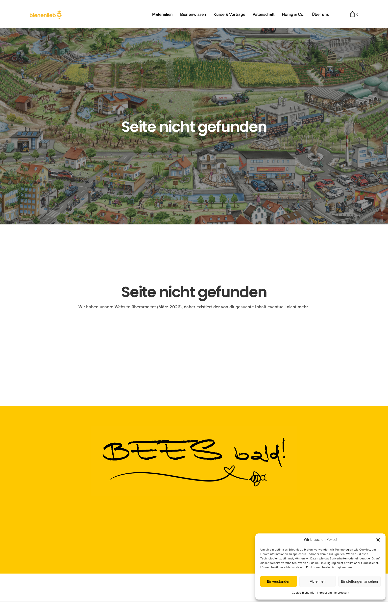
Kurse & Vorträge (229, 14)
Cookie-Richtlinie (303, 592)
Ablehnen (317, 581)
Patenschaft (263, 14)
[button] (378, 539)
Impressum (324, 592)
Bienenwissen (193, 14)
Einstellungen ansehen (359, 581)
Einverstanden (278, 581)
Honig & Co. (293, 14)
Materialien (162, 14)
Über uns (320, 14)
